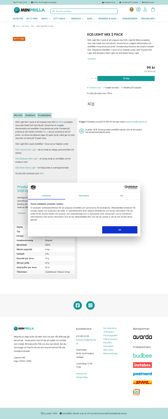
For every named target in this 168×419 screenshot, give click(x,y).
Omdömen (30, 115)
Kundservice (81, 373)
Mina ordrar (108, 350)
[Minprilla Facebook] (78, 306)
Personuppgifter (110, 335)
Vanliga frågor (82, 377)
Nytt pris (32, 18)
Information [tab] (84, 196)
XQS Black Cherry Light (25, 168)
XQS (42, 173)
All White (60, 122)
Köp (127, 78)
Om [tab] (121, 196)
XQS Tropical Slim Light (25, 150)
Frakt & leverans (110, 339)
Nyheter (18, 18)
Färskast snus (109, 2)
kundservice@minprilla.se (136, 122)
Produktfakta (44, 115)
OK (119, 230)
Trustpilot (91, 59)
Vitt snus (25, 26)
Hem (18, 26)
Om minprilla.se (110, 328)
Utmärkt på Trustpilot (130, 2)
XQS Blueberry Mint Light (26, 159)
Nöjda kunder (149, 2)
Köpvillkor (107, 342)
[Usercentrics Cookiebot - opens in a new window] (126, 187)
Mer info (18, 115)
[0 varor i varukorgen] (151, 9)
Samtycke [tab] (46, 196)
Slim (32, 26)
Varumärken (129, 18)
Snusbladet (148, 18)
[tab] (18, 115)
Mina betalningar (110, 353)
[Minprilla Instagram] (90, 306)
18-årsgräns (108, 332)
